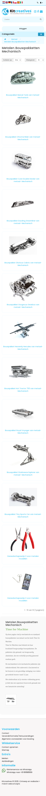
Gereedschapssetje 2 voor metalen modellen (23, 557)
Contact (5, 733)
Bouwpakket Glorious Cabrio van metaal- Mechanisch (23, 263)
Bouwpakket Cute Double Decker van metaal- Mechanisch (23, 180)
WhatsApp (27, 769)
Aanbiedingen (8, 761)
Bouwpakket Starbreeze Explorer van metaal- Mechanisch (23, 473)
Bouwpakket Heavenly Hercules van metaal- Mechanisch (23, 347)
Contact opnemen (10, 747)
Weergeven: (30, 60)
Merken (5, 758)
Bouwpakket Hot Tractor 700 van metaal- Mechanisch (23, 389)
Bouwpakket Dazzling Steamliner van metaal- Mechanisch (23, 222)
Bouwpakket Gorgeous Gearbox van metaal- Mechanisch (23, 305)
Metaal (14, 39)
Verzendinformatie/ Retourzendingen (18, 736)
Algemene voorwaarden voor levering (18, 739)
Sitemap (5, 750)
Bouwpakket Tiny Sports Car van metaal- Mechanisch (23, 515)
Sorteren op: (7, 60)
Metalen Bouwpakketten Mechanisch (20, 41)
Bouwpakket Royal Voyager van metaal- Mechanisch (23, 431)
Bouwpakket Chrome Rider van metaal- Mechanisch (23, 138)
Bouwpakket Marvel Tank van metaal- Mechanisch (23, 96)
